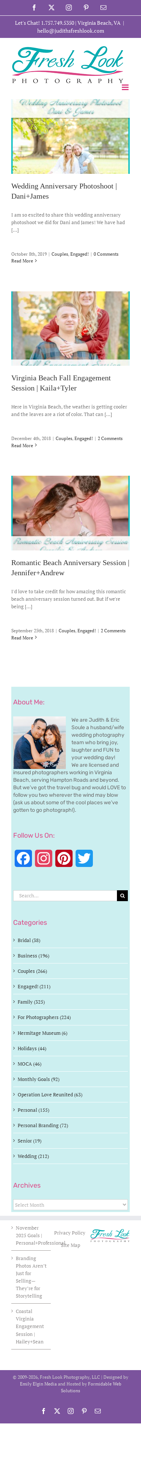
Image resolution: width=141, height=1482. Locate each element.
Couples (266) (32, 971)
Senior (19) (29, 1140)
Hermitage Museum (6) (42, 1033)
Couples (60, 254)
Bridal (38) (29, 940)
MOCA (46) (29, 1063)
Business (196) (33, 955)
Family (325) (31, 1001)
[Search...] (65, 895)
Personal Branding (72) (43, 1125)
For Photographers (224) (44, 1017)
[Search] (122, 895)
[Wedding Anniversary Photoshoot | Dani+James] (70, 136)
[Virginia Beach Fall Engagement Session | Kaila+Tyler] (70, 328)
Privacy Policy (70, 1232)
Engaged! (79, 254)
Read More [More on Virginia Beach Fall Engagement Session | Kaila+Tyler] (22, 445)
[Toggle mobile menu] (126, 87)
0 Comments (106, 254)
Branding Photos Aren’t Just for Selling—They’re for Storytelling (31, 1277)
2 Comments (110, 438)
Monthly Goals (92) (38, 1079)
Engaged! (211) (34, 986)
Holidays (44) (32, 1048)
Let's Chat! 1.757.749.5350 (44, 22)
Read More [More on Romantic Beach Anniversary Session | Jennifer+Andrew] (22, 638)
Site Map (70, 1245)
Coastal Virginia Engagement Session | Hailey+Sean (30, 1326)
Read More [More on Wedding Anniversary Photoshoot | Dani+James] (22, 261)
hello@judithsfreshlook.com (70, 30)
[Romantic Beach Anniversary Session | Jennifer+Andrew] (70, 513)
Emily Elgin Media (38, 1384)
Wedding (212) (33, 1156)
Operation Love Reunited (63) (50, 1094)
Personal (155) (33, 1110)
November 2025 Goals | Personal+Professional (31, 1235)
